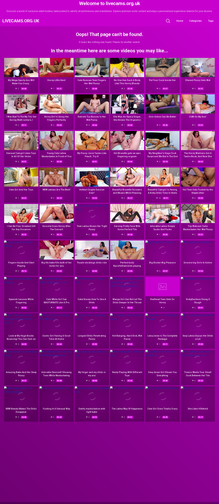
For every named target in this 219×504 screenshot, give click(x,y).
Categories (195, 20)
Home (179, 20)
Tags (211, 20)
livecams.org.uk (20, 21)
